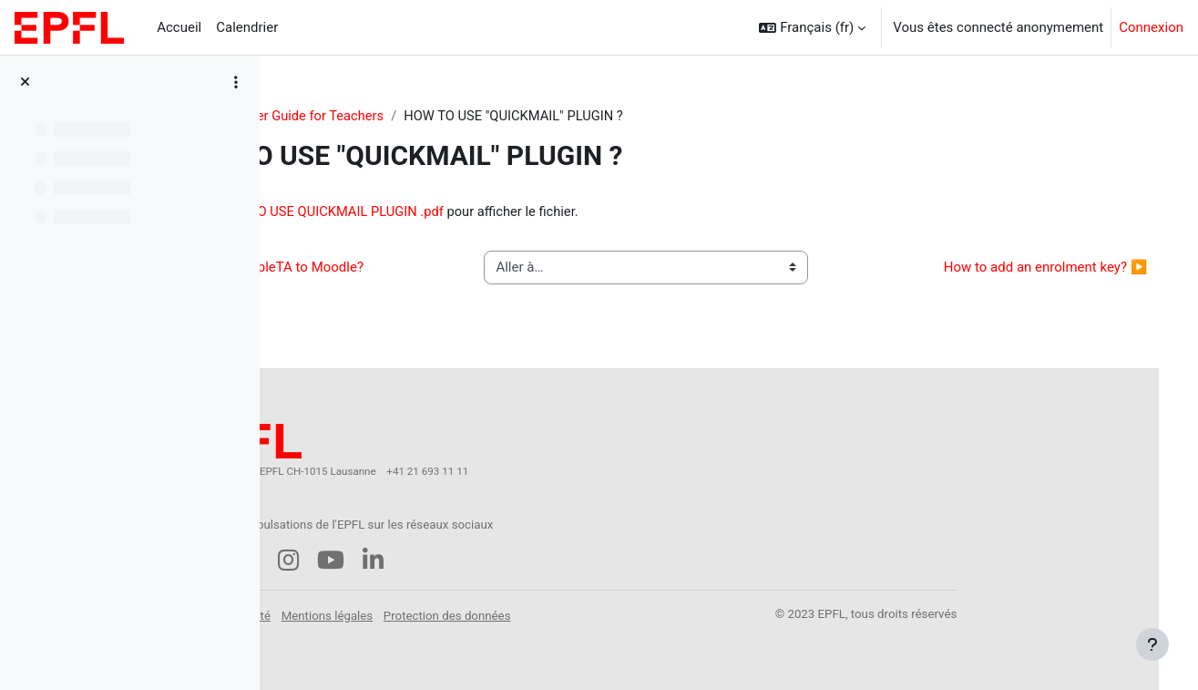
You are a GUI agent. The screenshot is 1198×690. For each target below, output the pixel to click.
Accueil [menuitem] (179, 27)
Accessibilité (399, 610)
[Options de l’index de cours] (236, 82)
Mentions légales (491, 610)
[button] (812, 27)
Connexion (1151, 27)
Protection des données (610, 610)
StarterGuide (333, 116)
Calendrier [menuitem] (247, 27)
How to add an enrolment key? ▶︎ (1019, 269)
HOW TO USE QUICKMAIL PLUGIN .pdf (496, 212)
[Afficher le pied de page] (1152, 644)
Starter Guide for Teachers (471, 116)
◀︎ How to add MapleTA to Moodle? (416, 269)
